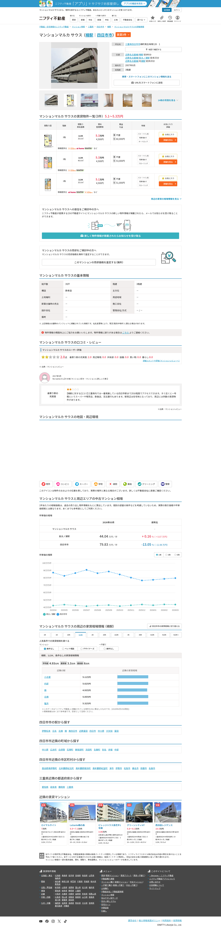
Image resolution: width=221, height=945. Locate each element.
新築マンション (121, 882)
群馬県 (57, 884)
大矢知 (109, 730)
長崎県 (71, 903)
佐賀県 (64, 903)
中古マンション (136, 882)
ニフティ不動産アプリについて (162, 878)
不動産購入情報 (107, 878)
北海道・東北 (46, 875)
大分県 (84, 903)
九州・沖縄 (45, 903)
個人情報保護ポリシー (149, 920)
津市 (111, 768)
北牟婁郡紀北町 (66, 768)
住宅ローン (105, 904)
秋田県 (84, 875)
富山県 (78, 887)
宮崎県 (91, 903)
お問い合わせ (154, 882)
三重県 (128, 44)
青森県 (64, 875)
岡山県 (64, 897)
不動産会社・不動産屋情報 (112, 891)
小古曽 (47, 677)
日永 (54, 730)
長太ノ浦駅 (144, 57)
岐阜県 (53, 786)
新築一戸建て (118, 885)
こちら (125, 332)
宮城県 (78, 875)
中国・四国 (45, 897)
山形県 (91, 875)
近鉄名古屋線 (131, 54)
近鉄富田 (83, 730)
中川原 (101, 730)
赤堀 (110, 749)
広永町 (53, 749)
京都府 (71, 893)
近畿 (43, 893)
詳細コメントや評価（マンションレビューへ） (161, 360)
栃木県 (93, 881)
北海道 (57, 875)
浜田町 (88, 749)
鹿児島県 (58, 905)
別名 (104, 749)
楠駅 (89, 35)
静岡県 (61, 786)
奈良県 (84, 893)
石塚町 (70, 749)
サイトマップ (154, 888)
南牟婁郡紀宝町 (100, 768)
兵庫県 (64, 893)
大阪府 (57, 893)
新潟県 (57, 887)
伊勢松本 (46, 730)
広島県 (57, 897)
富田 (116, 730)
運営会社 (132, 920)
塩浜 (46, 703)
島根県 (78, 897)
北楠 (46, 696)
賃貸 (103, 875)
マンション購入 (107, 882)
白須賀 (61, 749)
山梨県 (64, 887)
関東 (43, 881)
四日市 (92, 730)
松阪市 (127, 768)
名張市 (152, 768)
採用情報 (177, 920)
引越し (104, 910)
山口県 (84, 897)
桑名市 (135, 768)
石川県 (84, 887)
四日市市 (104, 35)
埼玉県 (73, 881)
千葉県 (80, 881)
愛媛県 (64, 899)
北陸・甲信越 (46, 887)
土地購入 (105, 888)
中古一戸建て (131, 885)
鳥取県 (71, 897)
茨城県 (86, 881)
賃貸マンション (112, 875)
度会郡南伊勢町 (49, 768)
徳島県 (91, 897)
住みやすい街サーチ (109, 898)
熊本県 (78, 903)
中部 (116, 749)
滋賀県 (78, 893)
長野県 (71, 887)
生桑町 (97, 749)
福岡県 (57, 903)
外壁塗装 (105, 907)
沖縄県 (66, 905)
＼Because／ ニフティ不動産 (161, 875)
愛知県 (45, 786)
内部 (46, 683)
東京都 (57, 881)
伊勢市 (119, 768)
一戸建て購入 (106, 885)
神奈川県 (65, 881)
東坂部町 (79, 749)
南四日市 (73, 730)
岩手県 (71, 875)
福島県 (57, 878)
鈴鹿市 (143, 768)
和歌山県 (92, 893)
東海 (43, 890)
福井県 (91, 887)
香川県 (57, 899)
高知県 (71, 899)
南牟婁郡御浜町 (83, 768)
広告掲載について (156, 885)
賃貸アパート (126, 875)
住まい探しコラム (108, 901)
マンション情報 (107, 894)
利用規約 (166, 920)
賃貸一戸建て (138, 875)
